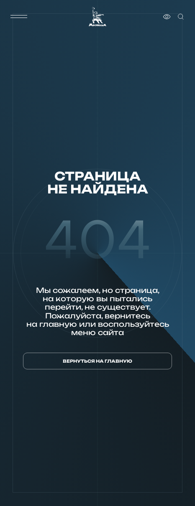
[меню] (18, 16)
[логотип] (97, 16)
